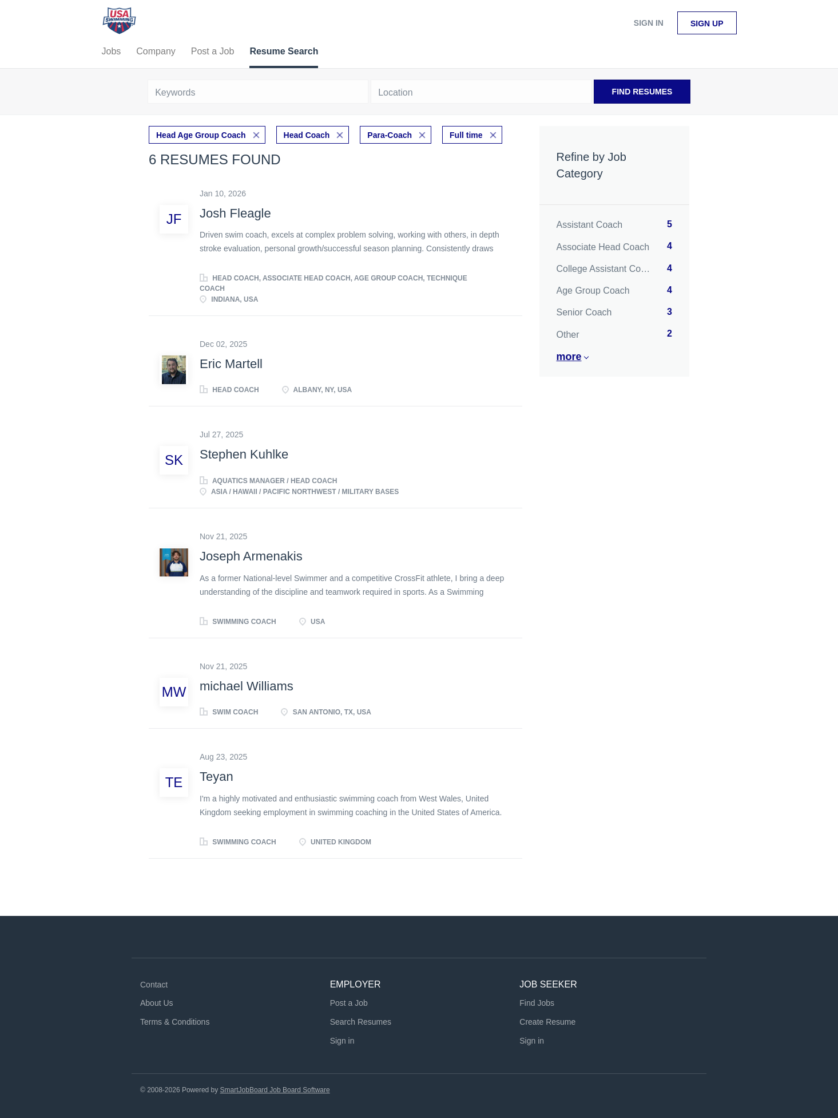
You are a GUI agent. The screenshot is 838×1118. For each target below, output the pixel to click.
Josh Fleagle (235, 213)
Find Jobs (536, 1003)
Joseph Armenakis (251, 556)
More (569, 356)
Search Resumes (360, 1021)
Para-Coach (389, 135)
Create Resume (547, 1021)
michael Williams (246, 686)
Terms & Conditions (174, 1021)
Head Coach (307, 135)
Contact (154, 984)
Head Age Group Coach (201, 135)
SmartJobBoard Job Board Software (275, 1090)
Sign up (707, 23)
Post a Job (349, 1003)
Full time (466, 135)
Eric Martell (231, 364)
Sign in (649, 22)
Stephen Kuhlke (244, 454)
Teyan (216, 776)
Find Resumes (642, 91)
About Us (156, 1003)
